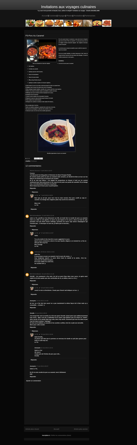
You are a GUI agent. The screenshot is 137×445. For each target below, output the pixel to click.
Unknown (37, 252)
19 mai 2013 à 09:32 (41, 313)
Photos (69, 16)
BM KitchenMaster (35, 215)
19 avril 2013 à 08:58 (47, 287)
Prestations (79, 16)
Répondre (33, 188)
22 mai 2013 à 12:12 (47, 348)
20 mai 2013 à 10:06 (47, 334)
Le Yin (36, 195)
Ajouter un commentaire (33, 380)
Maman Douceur (35, 170)
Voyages (61, 16)
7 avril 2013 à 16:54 (47, 195)
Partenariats (90, 16)
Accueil (45, 16)
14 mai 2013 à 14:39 (42, 300)
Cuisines (53, 16)
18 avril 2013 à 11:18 (48, 274)
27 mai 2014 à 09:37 (42, 366)
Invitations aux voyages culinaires (68, 7)
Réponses (35, 192)
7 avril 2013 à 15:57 (46, 170)
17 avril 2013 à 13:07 (47, 233)
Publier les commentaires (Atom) (61, 435)
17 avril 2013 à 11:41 (48, 215)
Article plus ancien (81, 429)
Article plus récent (32, 429)
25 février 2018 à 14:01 (48, 252)
